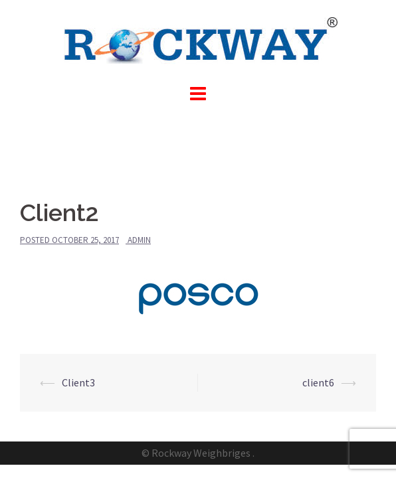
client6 (318, 382)
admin (139, 240)
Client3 (78, 382)
